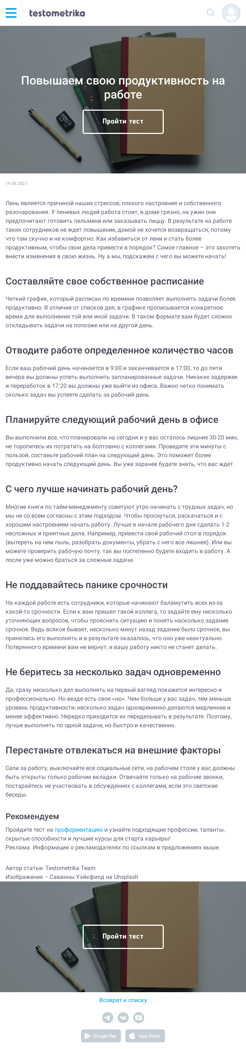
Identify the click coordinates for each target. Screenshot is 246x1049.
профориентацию (79, 829)
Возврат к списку (123, 1000)
